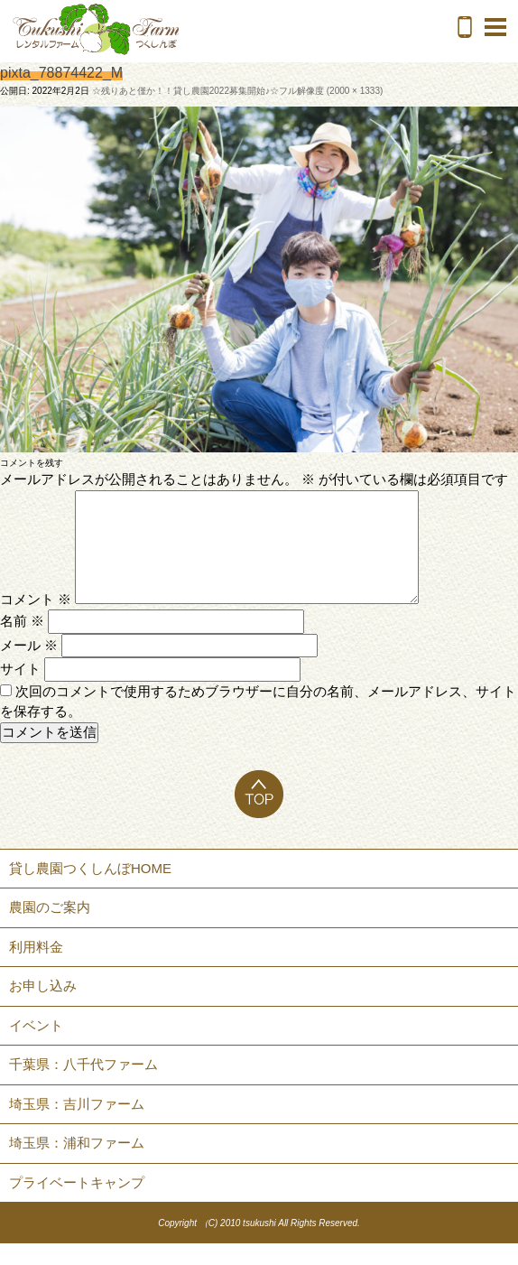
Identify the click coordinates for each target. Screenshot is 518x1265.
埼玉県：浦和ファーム (76, 1164)
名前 (22, 642)
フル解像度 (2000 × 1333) (331, 91)
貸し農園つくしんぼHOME (90, 890)
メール (29, 666)
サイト (20, 690)
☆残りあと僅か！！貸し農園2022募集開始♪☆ (185, 91)
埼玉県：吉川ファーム (76, 1125)
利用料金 (36, 968)
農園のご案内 (49, 928)
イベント (36, 1047)
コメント (35, 620)
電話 (464, 27)
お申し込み (43, 1007)
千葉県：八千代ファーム (83, 1085)
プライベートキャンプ (76, 1204)
